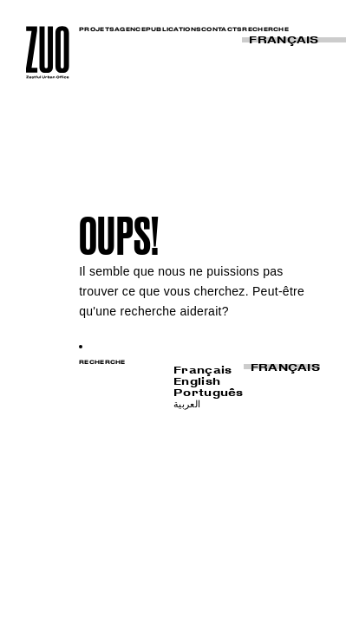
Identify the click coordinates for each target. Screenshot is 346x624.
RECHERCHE (265, 28)
